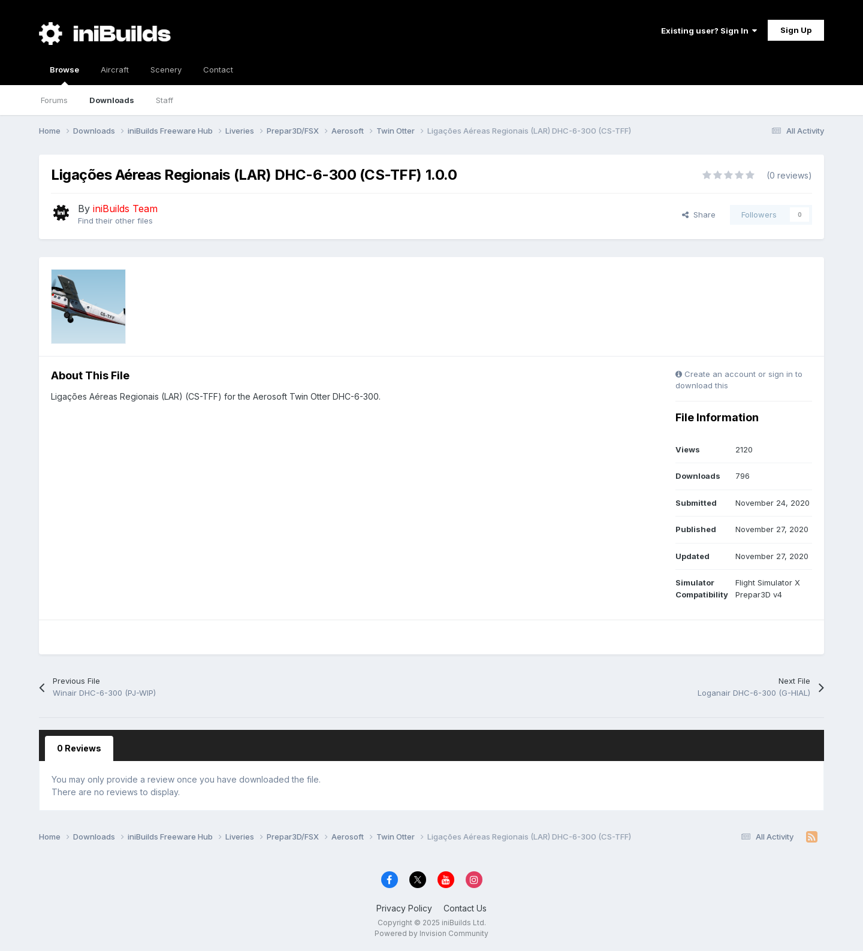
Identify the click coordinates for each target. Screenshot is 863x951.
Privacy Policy (404, 908)
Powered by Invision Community (431, 933)
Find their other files (115, 220)
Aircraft (115, 69)
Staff (164, 100)
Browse (64, 75)
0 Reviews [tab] (79, 748)
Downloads (111, 100)
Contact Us (465, 908)
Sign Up (795, 30)
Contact (218, 69)
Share (699, 214)
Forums (54, 100)
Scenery (166, 69)
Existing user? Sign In (709, 30)
